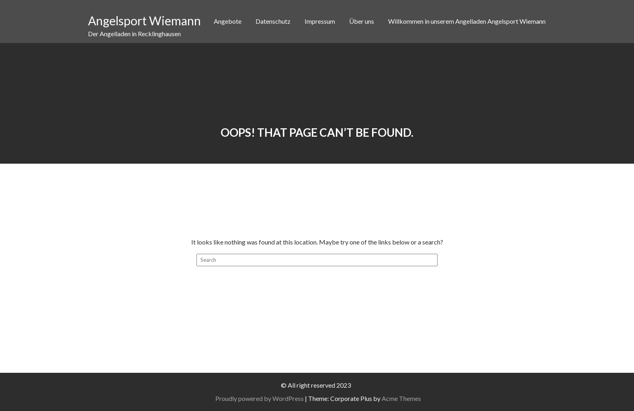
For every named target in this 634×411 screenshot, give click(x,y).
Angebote (227, 21)
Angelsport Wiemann (144, 20)
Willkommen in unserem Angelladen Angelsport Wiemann (467, 21)
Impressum (320, 21)
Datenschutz (273, 21)
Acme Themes (411, 398)
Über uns (361, 21)
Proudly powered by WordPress (269, 398)
